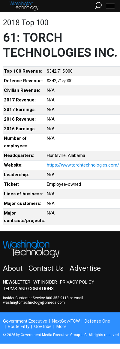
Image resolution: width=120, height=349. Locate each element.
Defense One (97, 321)
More (61, 326)
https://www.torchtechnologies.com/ (83, 165)
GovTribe (43, 326)
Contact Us (46, 268)
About (12, 268)
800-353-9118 (57, 298)
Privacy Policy (77, 282)
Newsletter (16, 282)
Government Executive (25, 321)
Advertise (85, 268)
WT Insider (45, 282)
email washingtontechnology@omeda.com (43, 300)
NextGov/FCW (66, 321)
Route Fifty (18, 326)
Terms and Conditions (28, 288)
